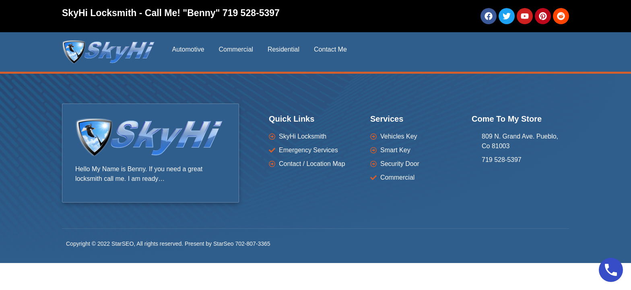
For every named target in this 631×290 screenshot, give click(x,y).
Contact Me (330, 49)
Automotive (188, 49)
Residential (283, 49)
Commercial (236, 49)
